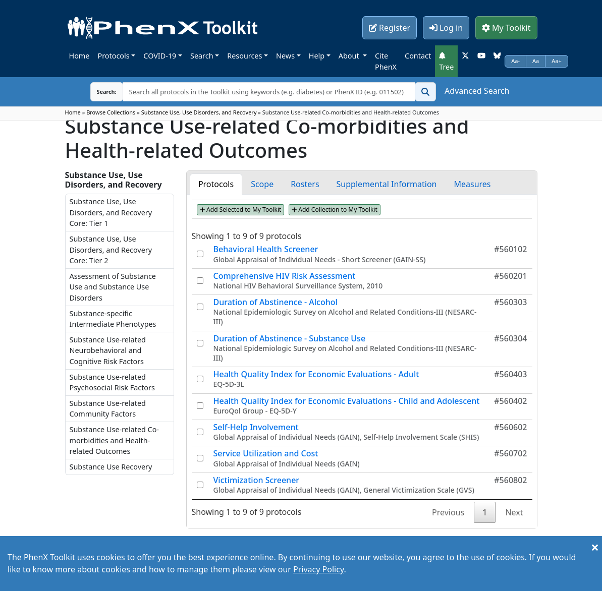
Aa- (515, 61)
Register (389, 27)
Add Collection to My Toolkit (334, 209)
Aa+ (557, 61)
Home (79, 56)
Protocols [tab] (216, 184)
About (350, 56)
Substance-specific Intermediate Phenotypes (113, 319)
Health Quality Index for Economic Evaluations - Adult (316, 374)
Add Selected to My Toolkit (241, 209)
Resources (244, 56)
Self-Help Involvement (256, 427)
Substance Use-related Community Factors (108, 408)
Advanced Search (477, 90)
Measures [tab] (472, 184)
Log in (446, 27)
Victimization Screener (256, 480)
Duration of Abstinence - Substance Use (289, 338)
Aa (535, 61)
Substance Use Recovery (111, 466)
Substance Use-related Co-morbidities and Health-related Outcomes (114, 440)
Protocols (113, 56)
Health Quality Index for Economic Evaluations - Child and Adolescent (346, 400)
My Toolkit (506, 27)
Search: (99, 91)
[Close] (595, 547)
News (285, 56)
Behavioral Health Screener (265, 249)
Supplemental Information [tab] (387, 184)
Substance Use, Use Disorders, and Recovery (199, 112)
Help (316, 56)
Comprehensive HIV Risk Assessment (284, 275)
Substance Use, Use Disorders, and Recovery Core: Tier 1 (111, 212)
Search (201, 56)
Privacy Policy (318, 569)
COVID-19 (159, 56)
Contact (418, 56)
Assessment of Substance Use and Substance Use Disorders (113, 287)
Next (514, 512)
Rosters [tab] (305, 184)
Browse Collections (110, 112)
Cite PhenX (386, 61)
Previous (448, 512)
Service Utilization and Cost (265, 453)
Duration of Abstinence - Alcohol (275, 302)
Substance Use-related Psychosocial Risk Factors (112, 382)
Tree (446, 61)
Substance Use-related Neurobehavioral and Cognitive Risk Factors (108, 350)
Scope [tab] (262, 184)
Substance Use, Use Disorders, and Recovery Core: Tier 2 (111, 249)
